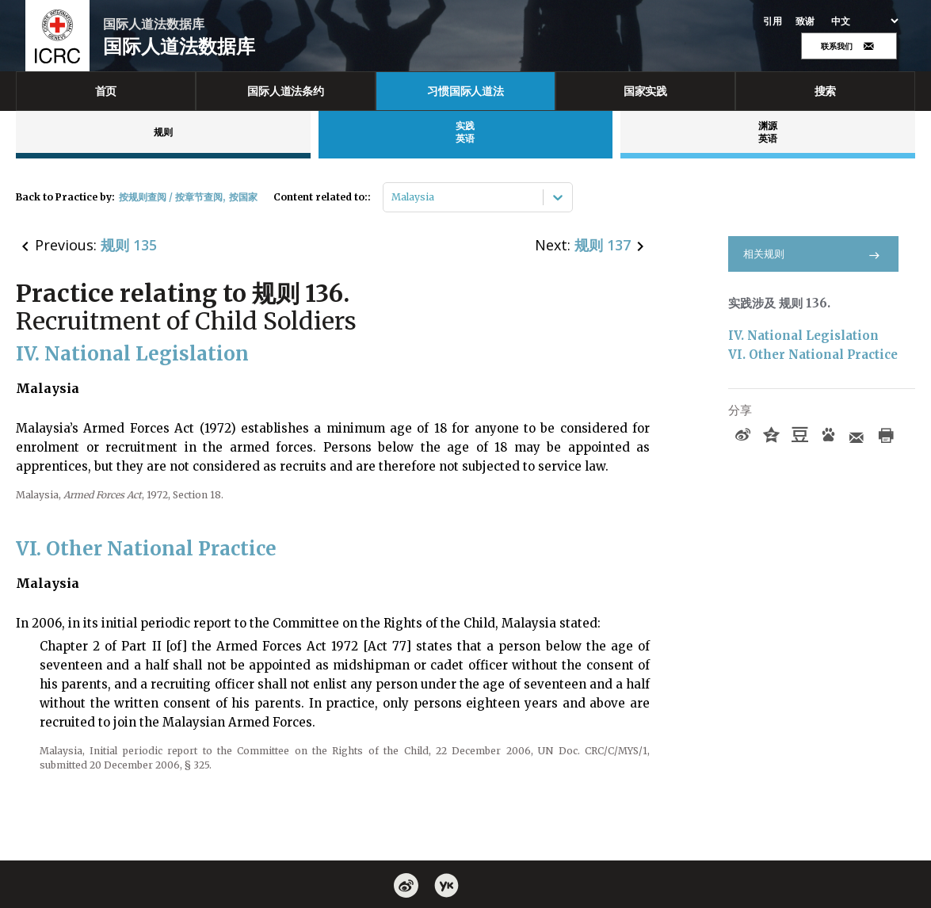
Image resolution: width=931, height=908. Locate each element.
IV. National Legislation (803, 335)
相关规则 (813, 254)
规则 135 (129, 244)
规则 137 (602, 244)
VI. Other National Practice (813, 354)
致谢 (805, 21)
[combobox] (392, 197)
